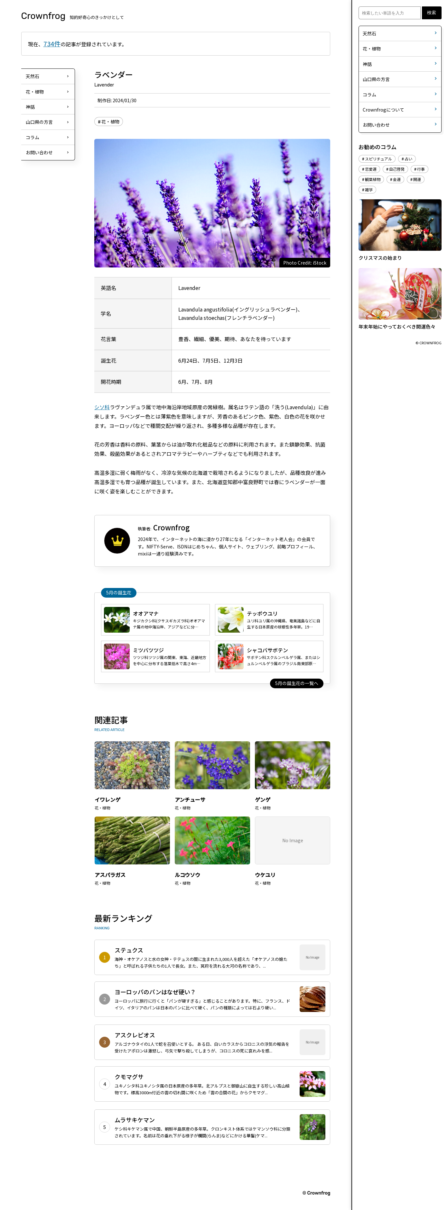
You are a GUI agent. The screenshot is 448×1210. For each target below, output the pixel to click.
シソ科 (102, 407)
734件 (52, 43)
